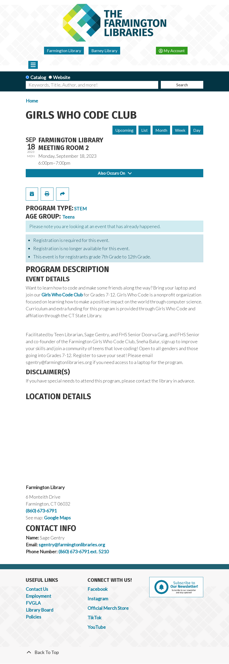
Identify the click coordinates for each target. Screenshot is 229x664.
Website (61, 77)
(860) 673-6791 (41, 510)
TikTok (94, 617)
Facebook (97, 589)
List (144, 130)
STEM (80, 208)
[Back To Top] (114, 652)
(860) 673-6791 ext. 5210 (83, 551)
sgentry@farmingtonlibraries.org (72, 544)
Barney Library (104, 50)
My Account (172, 50)
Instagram (97, 598)
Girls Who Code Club (62, 294)
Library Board (39, 610)
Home (32, 101)
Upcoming (124, 130)
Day (196, 130)
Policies (33, 617)
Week (180, 130)
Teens (68, 217)
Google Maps (57, 517)
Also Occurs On (114, 173)
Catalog (38, 77)
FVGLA (33, 603)
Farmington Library (64, 50)
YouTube (96, 627)
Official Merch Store (108, 608)
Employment (38, 596)
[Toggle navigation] (33, 65)
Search (182, 84)
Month (161, 130)
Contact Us (37, 589)
